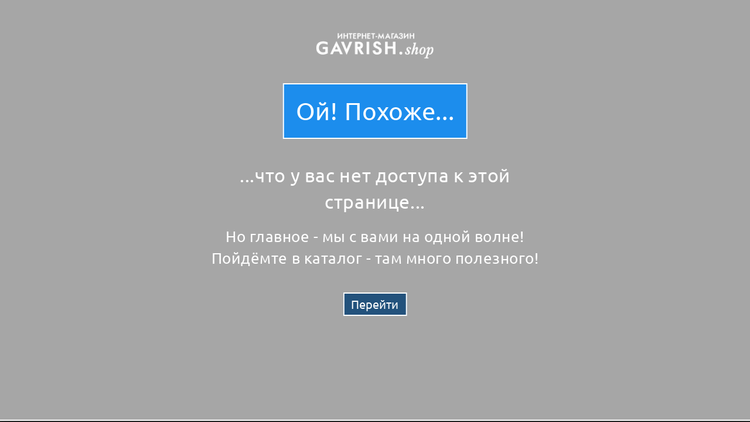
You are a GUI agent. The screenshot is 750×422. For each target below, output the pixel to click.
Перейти (374, 304)
